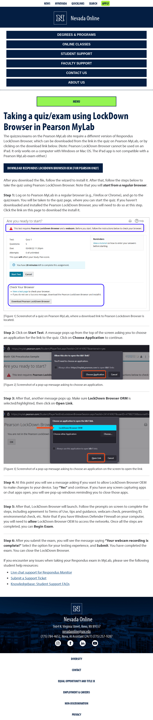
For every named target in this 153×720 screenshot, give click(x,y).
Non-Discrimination (76, 703)
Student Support (76, 54)
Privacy (76, 714)
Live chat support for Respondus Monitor (41, 572)
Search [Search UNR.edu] (93, 3)
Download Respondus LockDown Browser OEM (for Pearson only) (53, 168)
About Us (76, 82)
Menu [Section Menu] (76, 101)
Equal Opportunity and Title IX (76, 681)
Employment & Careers (76, 692)
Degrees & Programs (76, 34)
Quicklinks (78, 3)
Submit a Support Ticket (28, 578)
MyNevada (61, 3)
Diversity (76, 659)
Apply (105, 3)
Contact (76, 670)
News (47, 3)
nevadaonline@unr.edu (76, 631)
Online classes (76, 44)
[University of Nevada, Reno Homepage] (76, 608)
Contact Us (76, 73)
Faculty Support (76, 63)
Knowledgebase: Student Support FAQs (40, 584)
